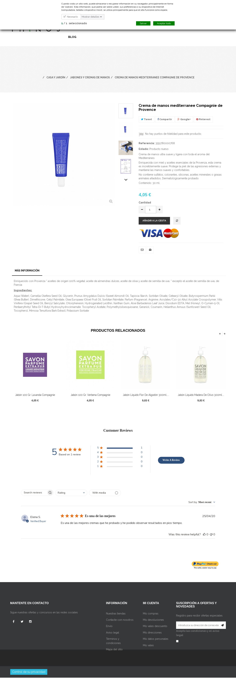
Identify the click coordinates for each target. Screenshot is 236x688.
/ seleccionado (74, 23)
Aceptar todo (164, 23)
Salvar (143, 23)
